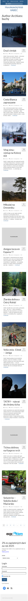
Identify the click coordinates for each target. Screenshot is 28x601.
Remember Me (6, 576)
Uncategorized (16, 53)
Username (4, 566)
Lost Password (5, 583)
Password (4, 571)
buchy (6, 53)
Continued (13, 65)
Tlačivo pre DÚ (5, 551)
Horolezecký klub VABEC (14, 9)
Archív (3, 555)
